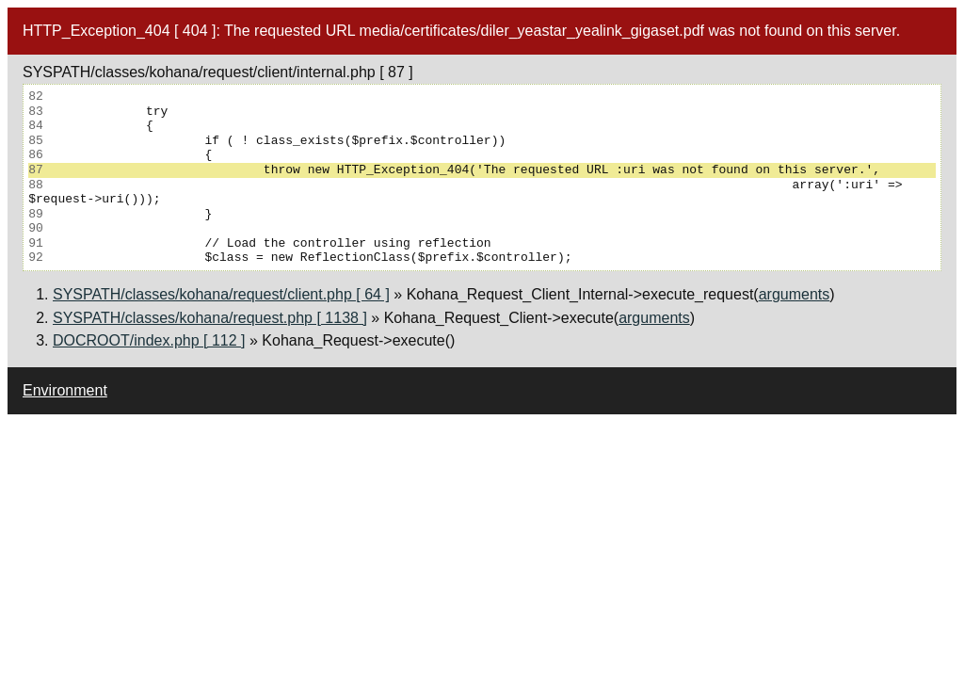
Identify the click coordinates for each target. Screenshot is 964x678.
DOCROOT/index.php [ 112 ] (149, 340)
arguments (794, 294)
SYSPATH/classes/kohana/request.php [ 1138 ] (210, 318)
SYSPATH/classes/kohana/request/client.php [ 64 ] (221, 294)
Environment (65, 390)
